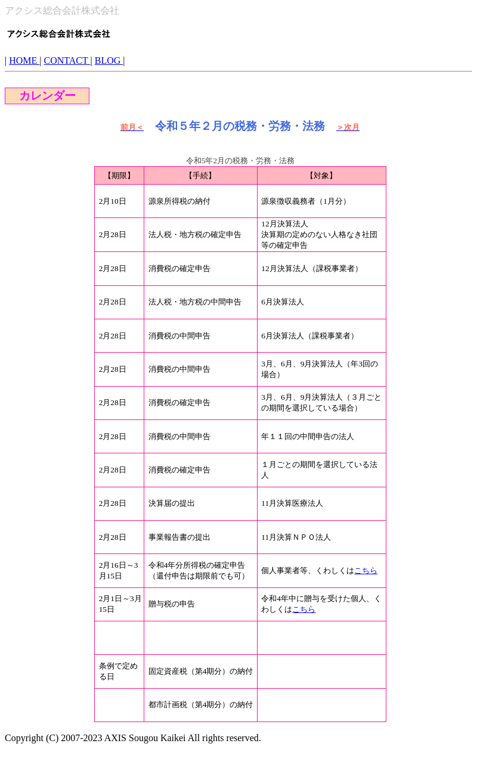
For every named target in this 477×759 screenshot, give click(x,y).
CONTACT (67, 60)
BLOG (109, 60)
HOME (24, 60)
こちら (365, 570)
